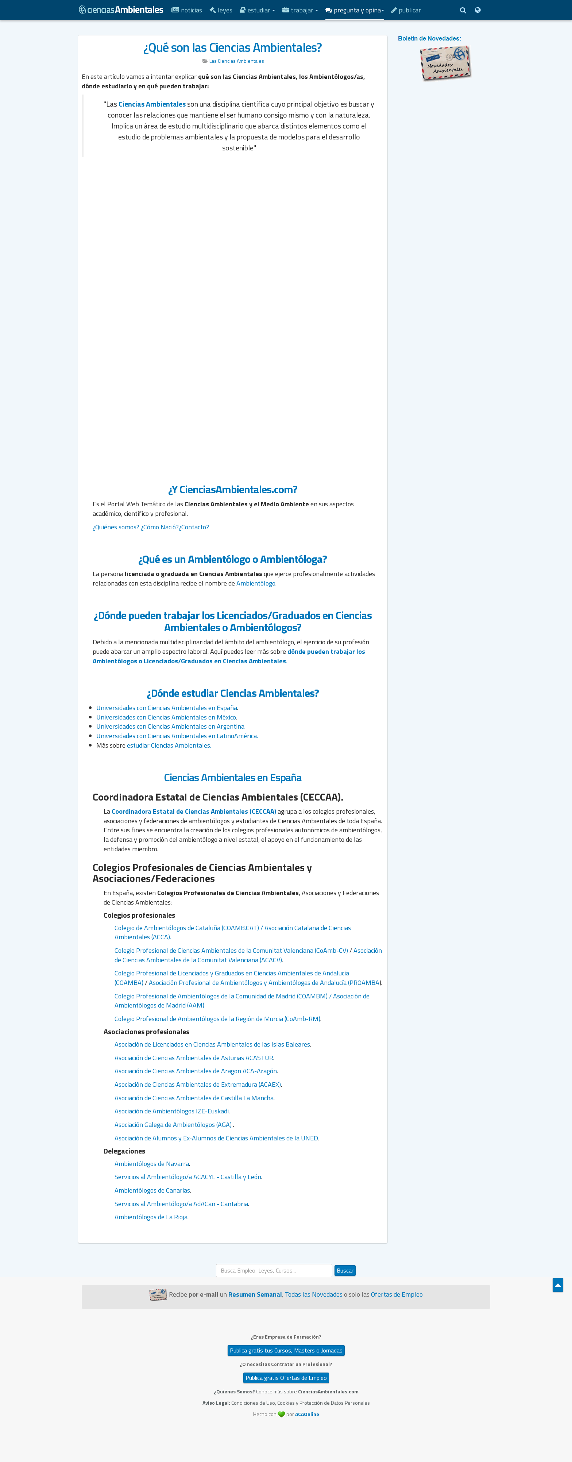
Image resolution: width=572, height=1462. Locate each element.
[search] (274, 1270)
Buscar (345, 1270)
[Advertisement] (233, 216)
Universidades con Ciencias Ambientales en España (166, 708)
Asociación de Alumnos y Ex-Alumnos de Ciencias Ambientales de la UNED (216, 1138)
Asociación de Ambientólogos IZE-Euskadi (172, 1111)
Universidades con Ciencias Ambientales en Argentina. (171, 726)
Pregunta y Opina (354, 10)
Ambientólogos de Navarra (152, 1164)
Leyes (220, 10)
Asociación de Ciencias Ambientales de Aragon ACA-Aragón (196, 1071)
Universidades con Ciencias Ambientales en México (166, 717)
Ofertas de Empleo (397, 1294)
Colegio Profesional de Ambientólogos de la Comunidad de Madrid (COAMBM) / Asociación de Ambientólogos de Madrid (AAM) (242, 1000)
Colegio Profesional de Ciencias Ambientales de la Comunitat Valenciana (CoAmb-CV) (231, 950)
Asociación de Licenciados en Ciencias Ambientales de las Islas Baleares (212, 1044)
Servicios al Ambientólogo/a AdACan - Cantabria (181, 1204)
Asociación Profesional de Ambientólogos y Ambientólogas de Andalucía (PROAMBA (264, 982)
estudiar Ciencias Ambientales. (169, 745)
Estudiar (257, 10)
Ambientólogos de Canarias (152, 1190)
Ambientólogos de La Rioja (151, 1217)
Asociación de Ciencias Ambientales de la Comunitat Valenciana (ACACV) (248, 955)
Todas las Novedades (314, 1294)
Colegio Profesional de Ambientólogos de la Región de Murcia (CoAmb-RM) (217, 1019)
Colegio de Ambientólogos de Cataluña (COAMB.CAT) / (189, 928)
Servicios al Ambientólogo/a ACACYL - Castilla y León (188, 1177)
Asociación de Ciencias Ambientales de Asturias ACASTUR (194, 1058)
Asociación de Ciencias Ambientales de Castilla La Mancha (194, 1098)
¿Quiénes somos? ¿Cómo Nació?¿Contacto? (151, 527)
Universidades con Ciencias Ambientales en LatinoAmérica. (177, 736)
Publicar (406, 10)
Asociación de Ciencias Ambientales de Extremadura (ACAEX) (198, 1084)
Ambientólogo (255, 583)
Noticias (186, 10)
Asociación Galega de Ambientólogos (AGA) (174, 1124)
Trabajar (300, 10)
